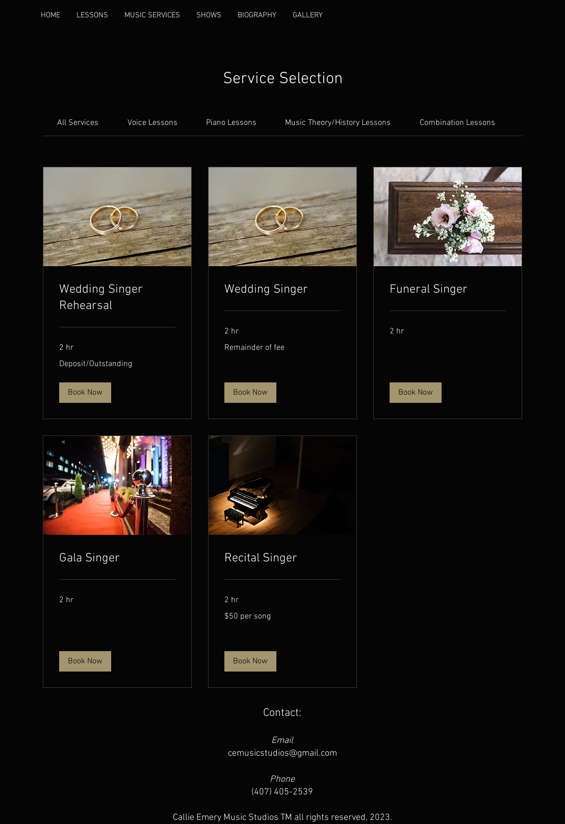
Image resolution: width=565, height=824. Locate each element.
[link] (77, 123)
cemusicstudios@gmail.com (282, 753)
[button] (85, 392)
